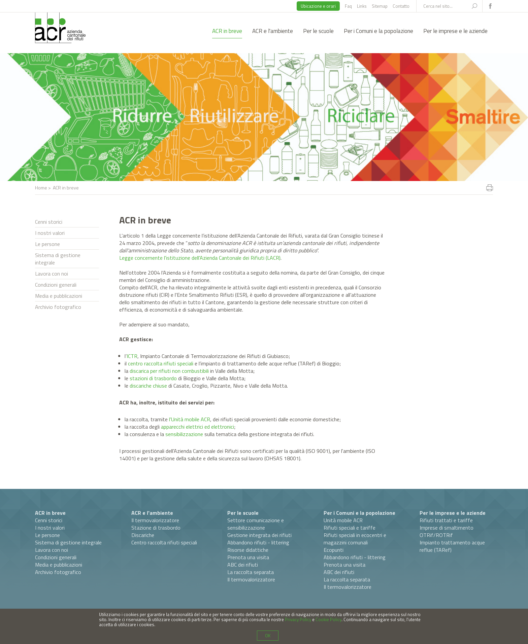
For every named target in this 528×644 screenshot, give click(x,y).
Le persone (47, 244)
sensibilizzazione (184, 434)
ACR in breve (227, 31)
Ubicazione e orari (318, 6)
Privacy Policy (298, 619)
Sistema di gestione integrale (57, 258)
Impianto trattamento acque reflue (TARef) (452, 546)
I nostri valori (50, 233)
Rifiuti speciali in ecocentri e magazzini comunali (355, 538)
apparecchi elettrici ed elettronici (197, 427)
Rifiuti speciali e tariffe (349, 527)
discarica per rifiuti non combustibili (169, 371)
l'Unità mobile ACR (189, 419)
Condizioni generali (55, 285)
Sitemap (380, 6)
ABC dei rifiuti (242, 564)
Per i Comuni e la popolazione (378, 31)
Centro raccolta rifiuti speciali (164, 542)
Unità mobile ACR (343, 520)
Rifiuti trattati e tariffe (446, 520)
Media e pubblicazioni (58, 296)
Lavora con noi (51, 274)
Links (362, 6)
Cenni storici (48, 222)
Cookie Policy (328, 619)
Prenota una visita (248, 557)
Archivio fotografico (58, 307)
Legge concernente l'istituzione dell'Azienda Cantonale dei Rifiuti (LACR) (199, 258)
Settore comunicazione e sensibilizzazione (255, 523)
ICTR (132, 356)
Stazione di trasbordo (155, 527)
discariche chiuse (148, 386)
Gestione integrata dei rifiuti (259, 535)
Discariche (142, 535)
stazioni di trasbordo (153, 378)
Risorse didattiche (247, 549)
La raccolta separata (250, 572)
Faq (348, 6)
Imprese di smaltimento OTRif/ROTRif (446, 531)
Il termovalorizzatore (155, 520)
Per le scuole (318, 31)
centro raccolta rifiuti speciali (160, 363)
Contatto (401, 6)
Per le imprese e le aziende (455, 31)
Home (41, 187)
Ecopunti (333, 549)
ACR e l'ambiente (272, 31)
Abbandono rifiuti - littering (258, 542)
